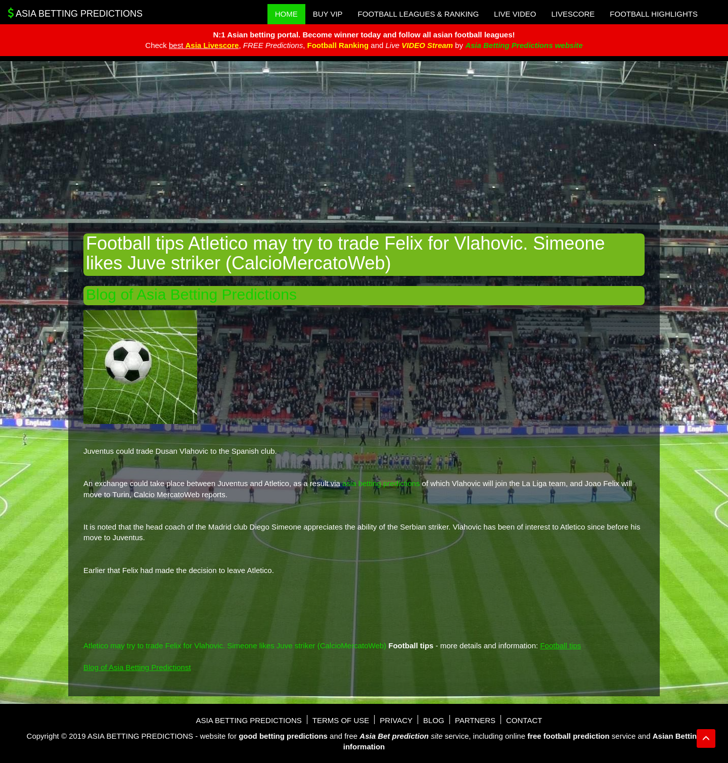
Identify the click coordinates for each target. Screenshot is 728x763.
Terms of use (341, 720)
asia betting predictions (381, 483)
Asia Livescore (212, 45)
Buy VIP (328, 14)
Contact (524, 720)
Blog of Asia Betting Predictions (191, 294)
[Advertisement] (364, 142)
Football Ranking (338, 45)
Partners (475, 720)
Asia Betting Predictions (75, 13)
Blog (433, 720)
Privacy (396, 720)
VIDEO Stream (427, 45)
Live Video (515, 14)
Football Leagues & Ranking (418, 14)
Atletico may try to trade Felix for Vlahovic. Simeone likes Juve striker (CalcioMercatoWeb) (234, 645)
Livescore (573, 14)
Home (286, 14)
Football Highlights (654, 14)
